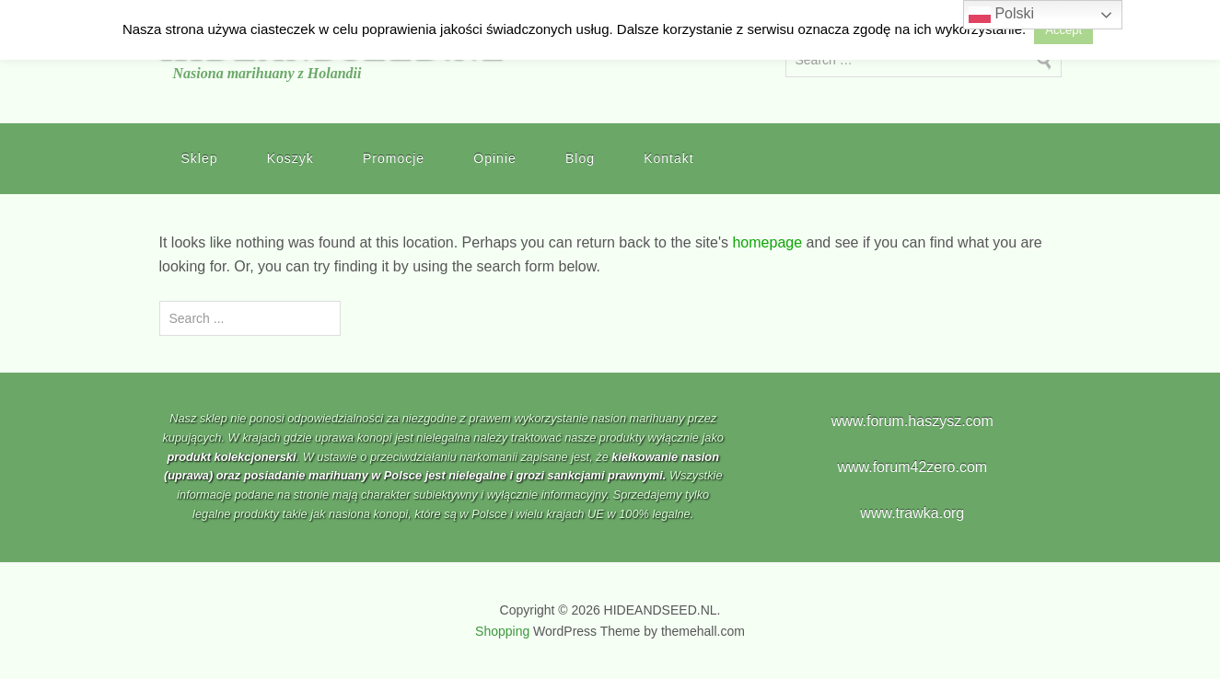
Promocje (393, 158)
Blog (580, 158)
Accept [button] (1063, 30)
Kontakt (668, 158)
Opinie (494, 158)
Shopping (502, 631)
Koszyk (290, 158)
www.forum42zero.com (912, 467)
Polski (1001, 15)
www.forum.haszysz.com (912, 421)
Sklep (199, 158)
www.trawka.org (912, 513)
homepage (767, 242)
